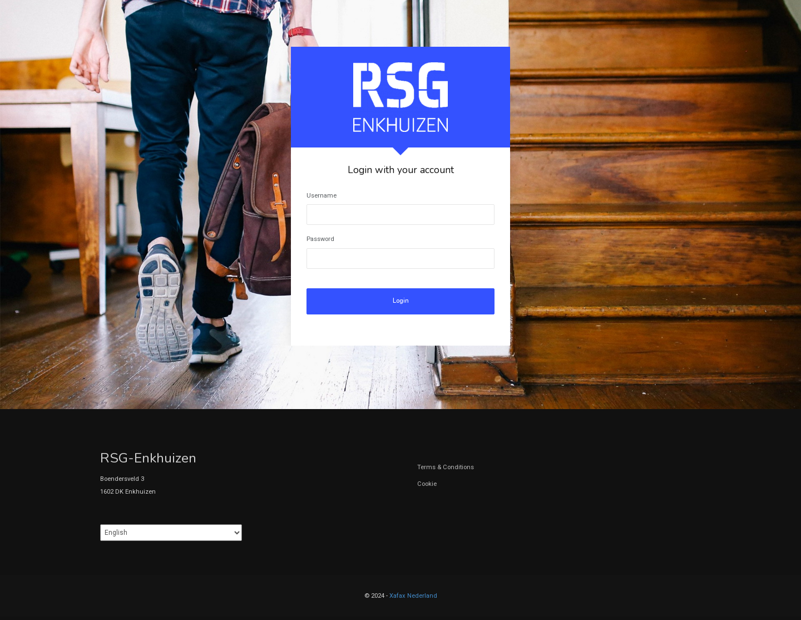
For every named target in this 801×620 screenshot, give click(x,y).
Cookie (427, 484)
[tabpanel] (400, 196)
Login (401, 301)
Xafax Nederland (413, 595)
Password (320, 239)
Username (321, 195)
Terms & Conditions (445, 467)
